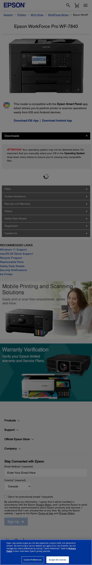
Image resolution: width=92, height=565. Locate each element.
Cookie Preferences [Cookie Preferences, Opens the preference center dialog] (33, 560)
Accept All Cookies (57, 560)
